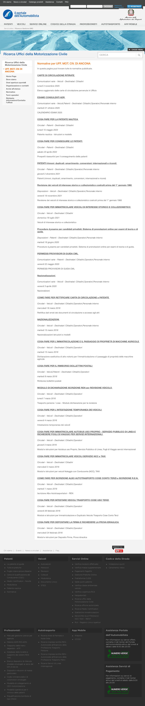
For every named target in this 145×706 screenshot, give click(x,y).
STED (43, 586)
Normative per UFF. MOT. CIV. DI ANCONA (63, 63)
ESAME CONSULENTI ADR (51, 97)
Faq (57, 551)
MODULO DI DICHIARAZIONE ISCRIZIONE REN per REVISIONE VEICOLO (75, 387)
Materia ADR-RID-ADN (17, 642)
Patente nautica (14, 588)
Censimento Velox (116, 568)
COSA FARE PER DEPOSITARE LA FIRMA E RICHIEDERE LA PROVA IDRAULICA (78, 522)
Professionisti (12, 630)
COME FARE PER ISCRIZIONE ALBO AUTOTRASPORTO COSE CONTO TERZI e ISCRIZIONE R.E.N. (88, 478)
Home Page (11, 76)
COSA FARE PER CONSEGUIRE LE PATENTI (60, 141)
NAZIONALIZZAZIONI (48, 319)
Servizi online (8, 28)
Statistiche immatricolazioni (87, 613)
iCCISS (78, 639)
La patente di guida (15, 564)
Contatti (59, 2)
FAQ (66, 2)
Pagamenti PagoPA (83, 571)
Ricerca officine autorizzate (87, 605)
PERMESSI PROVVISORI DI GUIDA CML (58, 253)
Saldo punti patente (83, 582)
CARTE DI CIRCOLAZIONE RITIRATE (56, 75)
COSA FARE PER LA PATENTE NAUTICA (57, 119)
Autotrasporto (46, 630)
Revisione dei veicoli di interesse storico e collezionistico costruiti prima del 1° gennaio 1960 (84, 185)
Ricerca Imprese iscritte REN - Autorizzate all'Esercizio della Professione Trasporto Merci (54, 657)
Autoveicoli (46, 564)
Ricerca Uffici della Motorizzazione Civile (16, 63)
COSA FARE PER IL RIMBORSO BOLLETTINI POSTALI (65, 365)
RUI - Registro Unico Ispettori (88, 622)
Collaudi (44, 575)
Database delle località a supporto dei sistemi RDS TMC (18, 655)
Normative (10, 92)
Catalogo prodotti (36, 2)
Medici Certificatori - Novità (19, 581)
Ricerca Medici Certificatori (86, 609)
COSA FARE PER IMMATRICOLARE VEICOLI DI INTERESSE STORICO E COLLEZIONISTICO (84, 207)
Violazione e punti (116, 564)
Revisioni (45, 571)
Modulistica (12, 585)
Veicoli (42, 559)
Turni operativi (12, 95)
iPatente (78, 636)
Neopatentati (80, 595)
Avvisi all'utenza (13, 89)
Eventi (18, 551)
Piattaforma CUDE (83, 578)
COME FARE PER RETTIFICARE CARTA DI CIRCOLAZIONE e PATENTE (73, 297)
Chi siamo (7, 2)
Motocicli (45, 568)
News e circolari (20, 2)
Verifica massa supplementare (88, 568)
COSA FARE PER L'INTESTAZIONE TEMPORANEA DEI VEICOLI (69, 409)
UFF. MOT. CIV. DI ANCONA (13, 70)
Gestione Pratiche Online (86, 575)
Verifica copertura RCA (85, 592)
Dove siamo (11, 79)
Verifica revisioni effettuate (86, 564)
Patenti (8, 559)
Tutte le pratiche (14, 568)
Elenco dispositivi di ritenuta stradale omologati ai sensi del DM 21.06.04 (20, 664)
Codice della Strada (117, 559)
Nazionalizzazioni (46, 275)
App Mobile (79, 630)
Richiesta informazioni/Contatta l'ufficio (15, 100)
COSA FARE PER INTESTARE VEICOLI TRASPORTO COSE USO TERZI (73, 500)
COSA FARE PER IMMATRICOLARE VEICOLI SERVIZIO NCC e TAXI (71, 456)
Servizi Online (80, 559)
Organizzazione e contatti (17, 86)
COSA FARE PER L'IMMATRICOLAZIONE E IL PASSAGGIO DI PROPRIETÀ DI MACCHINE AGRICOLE (88, 341)
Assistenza (49, 2)
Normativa (11, 592)
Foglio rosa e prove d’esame (19, 571)
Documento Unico (49, 582)
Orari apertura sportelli (16, 83)
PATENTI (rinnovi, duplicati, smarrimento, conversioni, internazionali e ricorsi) (77, 163)
